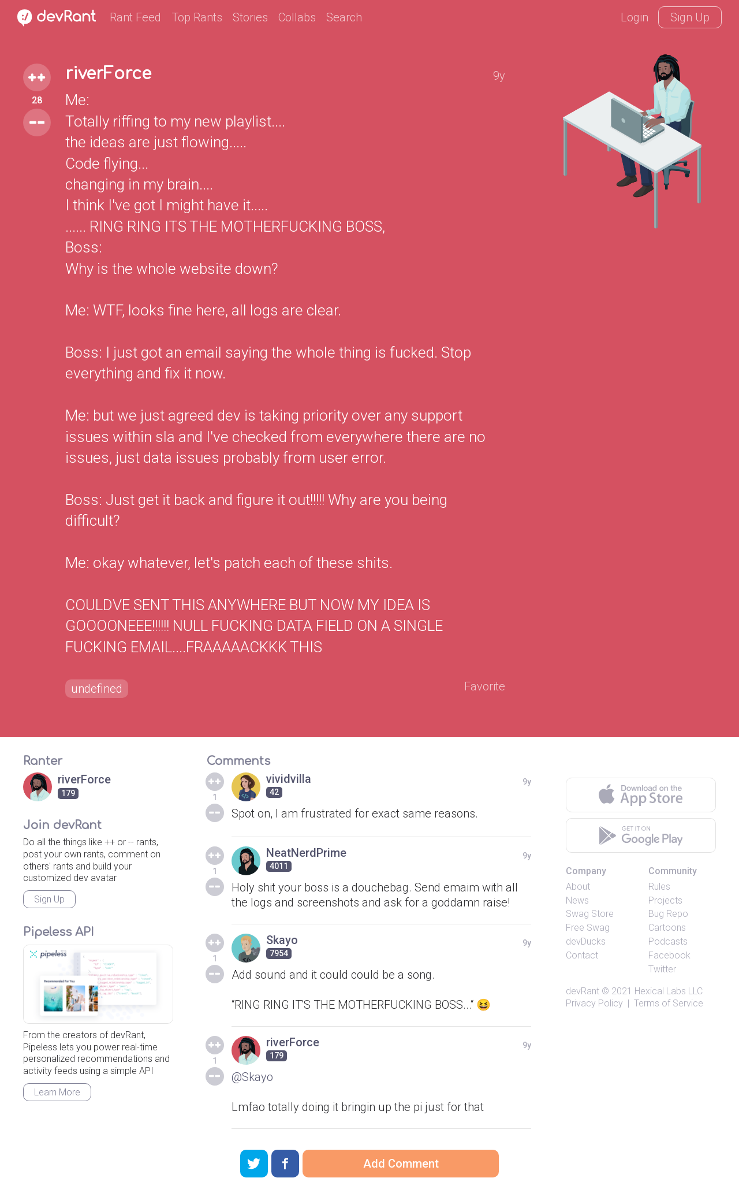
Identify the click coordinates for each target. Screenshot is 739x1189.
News (577, 900)
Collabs (297, 17)
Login (634, 17)
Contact (582, 955)
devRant (582, 991)
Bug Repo (668, 913)
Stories (250, 17)
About (578, 886)
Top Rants (196, 17)
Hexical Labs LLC (669, 991)
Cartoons (667, 927)
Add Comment (401, 1164)
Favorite (484, 686)
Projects (665, 900)
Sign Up (690, 17)
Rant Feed (135, 17)
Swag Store (590, 913)
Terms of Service (668, 1003)
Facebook (669, 955)
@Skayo (252, 1077)
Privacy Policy (594, 1003)
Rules (659, 886)
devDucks (586, 941)
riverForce (108, 74)
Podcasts (668, 941)
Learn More (57, 1092)
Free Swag (588, 927)
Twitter (662, 969)
